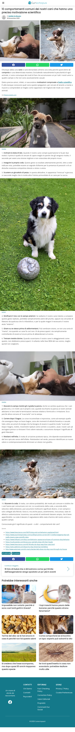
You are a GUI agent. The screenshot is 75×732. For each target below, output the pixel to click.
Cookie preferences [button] (64, 692)
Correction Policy (45, 695)
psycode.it (27, 696)
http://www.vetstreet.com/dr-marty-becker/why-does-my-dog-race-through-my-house (36, 549)
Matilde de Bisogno (15, 16)
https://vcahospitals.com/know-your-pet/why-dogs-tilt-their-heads (29, 542)
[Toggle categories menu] (3, 3)
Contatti (26, 692)
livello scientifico (65, 82)
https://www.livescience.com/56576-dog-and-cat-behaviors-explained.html (32, 532)
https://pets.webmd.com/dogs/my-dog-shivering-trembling (27, 547)
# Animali (6, 553)
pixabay (4, 149)
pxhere (4, 312)
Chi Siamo (27, 688)
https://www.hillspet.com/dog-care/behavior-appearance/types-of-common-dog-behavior (38, 539)
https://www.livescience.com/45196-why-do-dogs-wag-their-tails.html (30, 544)
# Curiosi (16, 553)
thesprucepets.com (10, 95)
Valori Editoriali (44, 699)
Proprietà (41, 703)
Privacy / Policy (62, 688)
